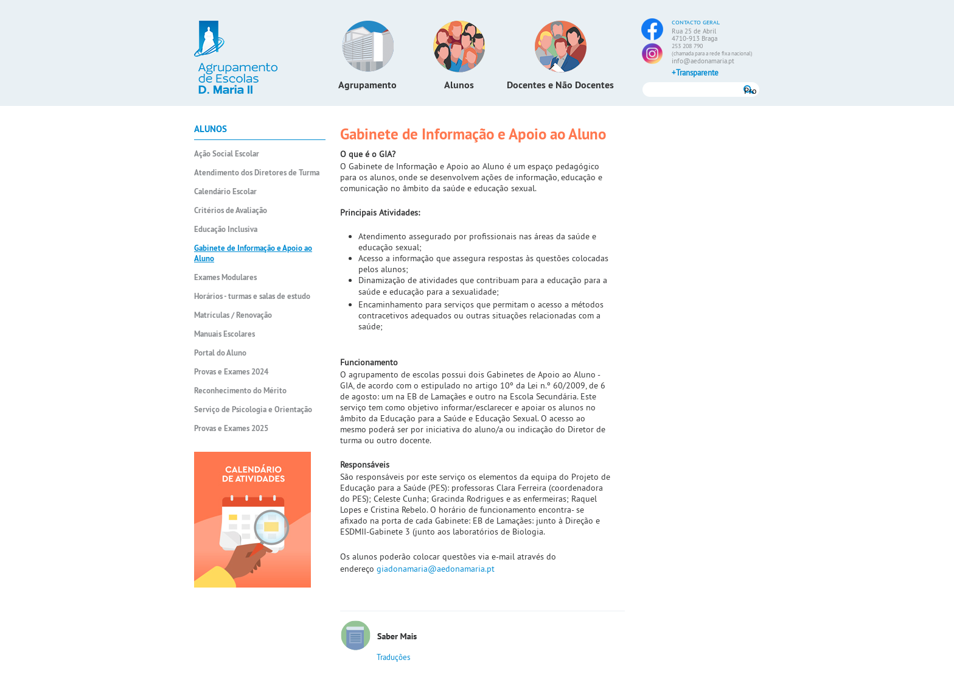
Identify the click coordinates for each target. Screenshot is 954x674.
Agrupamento (367, 85)
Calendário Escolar (225, 191)
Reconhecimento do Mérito (240, 390)
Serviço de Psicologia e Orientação (253, 409)
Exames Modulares (225, 277)
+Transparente (695, 72)
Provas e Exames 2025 (231, 428)
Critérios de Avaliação (230, 210)
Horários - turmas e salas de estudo (252, 296)
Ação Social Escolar (226, 154)
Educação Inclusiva (225, 229)
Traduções (393, 657)
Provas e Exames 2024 (231, 372)
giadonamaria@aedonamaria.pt (436, 568)
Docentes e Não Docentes (560, 85)
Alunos (459, 85)
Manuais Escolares (224, 334)
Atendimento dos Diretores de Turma (256, 172)
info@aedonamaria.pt (703, 61)
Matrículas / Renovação (233, 315)
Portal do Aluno (220, 353)
